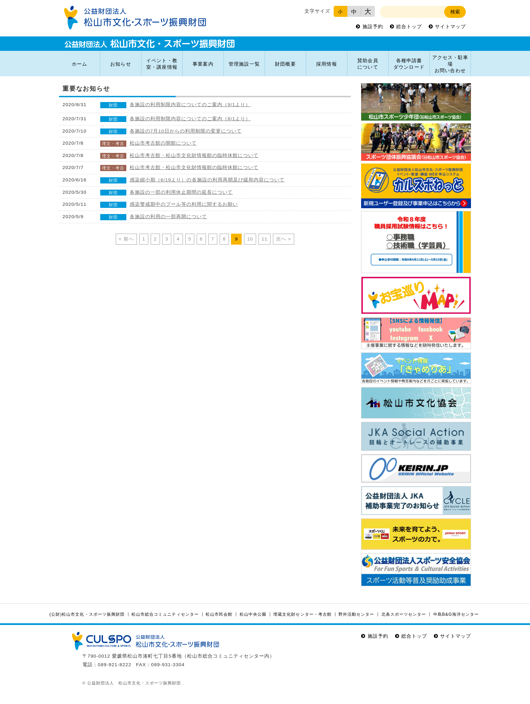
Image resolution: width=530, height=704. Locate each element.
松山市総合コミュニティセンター (164, 614)
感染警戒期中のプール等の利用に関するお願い (184, 204)
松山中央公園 (253, 614)
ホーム (79, 64)
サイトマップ (450, 26)
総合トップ (409, 26)
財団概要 (285, 64)
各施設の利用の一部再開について (168, 216)
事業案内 (203, 64)
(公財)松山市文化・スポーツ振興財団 (87, 614)
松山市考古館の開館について (163, 143)
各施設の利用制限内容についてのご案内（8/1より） (190, 118)
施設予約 (372, 26)
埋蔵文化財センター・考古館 (302, 614)
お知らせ (120, 64)
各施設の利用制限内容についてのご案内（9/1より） (190, 104)
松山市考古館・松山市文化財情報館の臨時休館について (194, 155)
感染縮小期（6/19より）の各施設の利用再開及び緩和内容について (207, 179)
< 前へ (126, 239)
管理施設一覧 (244, 64)
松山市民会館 (219, 614)
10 (250, 239)
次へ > (283, 239)
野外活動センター (356, 614)
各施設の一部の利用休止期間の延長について (181, 192)
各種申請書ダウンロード (408, 64)
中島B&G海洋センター (456, 614)
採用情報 (326, 64)
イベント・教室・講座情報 (161, 64)
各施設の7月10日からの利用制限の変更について (186, 131)
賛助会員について (367, 64)
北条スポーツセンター (403, 614)
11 (264, 239)
